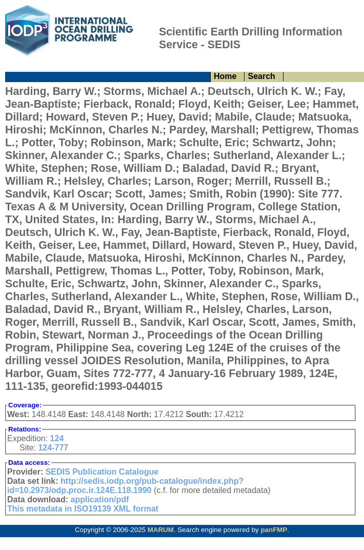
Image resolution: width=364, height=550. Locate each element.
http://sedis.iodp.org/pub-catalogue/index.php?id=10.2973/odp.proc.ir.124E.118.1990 (125, 486)
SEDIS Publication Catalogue (102, 471)
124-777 (53, 447)
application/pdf (100, 499)
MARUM (161, 530)
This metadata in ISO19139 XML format (82, 508)
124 (57, 438)
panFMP (273, 530)
